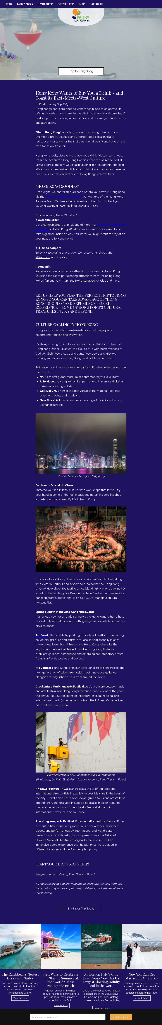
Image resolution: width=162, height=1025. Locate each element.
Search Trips (66, 4)
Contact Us (96, 4)
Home (8, 4)
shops (103, 252)
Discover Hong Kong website (64, 196)
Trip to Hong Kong (81, 71)
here (96, 275)
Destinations (45, 4)
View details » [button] (20, 998)
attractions (43, 257)
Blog (82, 4)
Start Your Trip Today (81, 908)
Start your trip (121, 1017)
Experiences (25, 4)
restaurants (90, 252)
